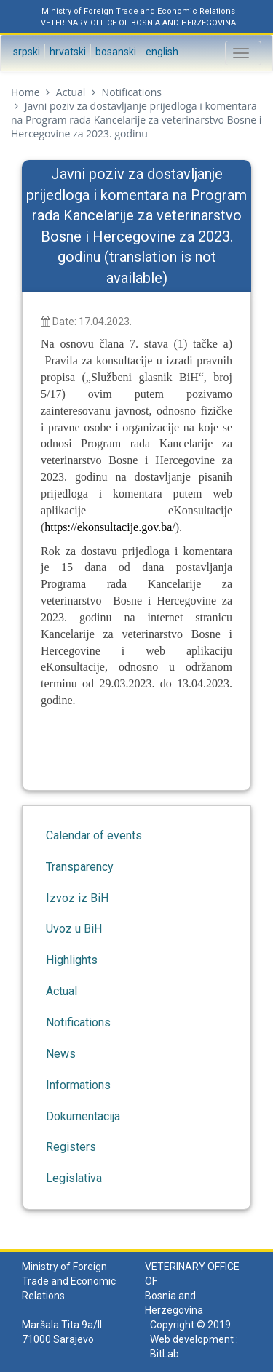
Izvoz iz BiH (77, 898)
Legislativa (74, 1178)
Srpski (25, 51)
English (160, 51)
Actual (70, 92)
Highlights (72, 960)
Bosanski (114, 51)
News (61, 1054)
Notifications (132, 92)
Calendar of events (94, 835)
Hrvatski (66, 51)
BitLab (164, 1354)
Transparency (80, 867)
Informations (78, 1085)
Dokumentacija (83, 1116)
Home (25, 92)
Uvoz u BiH (74, 929)
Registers (71, 1147)
